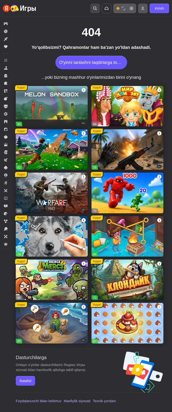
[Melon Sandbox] (52, 106)
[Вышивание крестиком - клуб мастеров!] (52, 236)
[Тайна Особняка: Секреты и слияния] (127, 236)
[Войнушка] (127, 193)
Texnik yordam (104, 401)
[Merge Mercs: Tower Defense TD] (52, 280)
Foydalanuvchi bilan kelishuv (38, 401)
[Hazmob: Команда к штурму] (127, 149)
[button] (124, 8)
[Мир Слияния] (127, 323)
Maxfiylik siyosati (77, 401)
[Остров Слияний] (52, 323)
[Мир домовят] (127, 106)
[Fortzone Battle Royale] (52, 149)
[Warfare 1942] (52, 193)
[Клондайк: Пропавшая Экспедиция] (127, 280)
